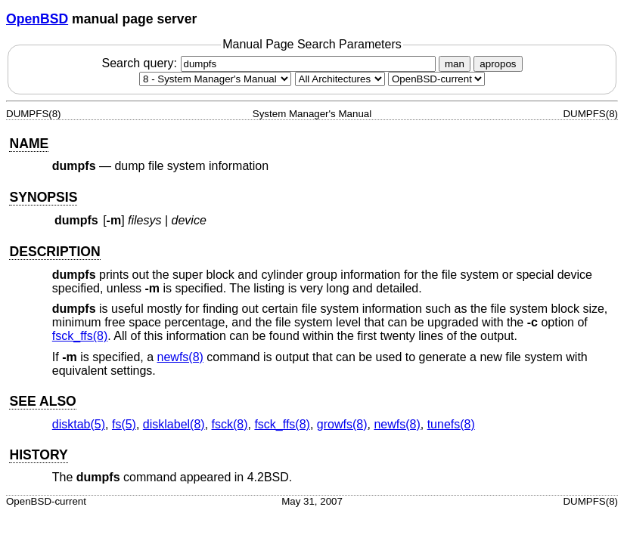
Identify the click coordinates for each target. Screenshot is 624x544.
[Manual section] (215, 79)
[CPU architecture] (340, 79)
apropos (498, 64)
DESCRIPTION (54, 251)
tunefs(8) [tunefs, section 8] (451, 424)
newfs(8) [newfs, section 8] (180, 357)
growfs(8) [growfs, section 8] (342, 424)
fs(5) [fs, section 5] (124, 424)
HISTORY (38, 454)
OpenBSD (37, 18)
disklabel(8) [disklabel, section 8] (174, 424)
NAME (28, 143)
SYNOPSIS (43, 197)
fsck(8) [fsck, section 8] (230, 424)
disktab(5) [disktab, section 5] (78, 424)
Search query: (270, 63)
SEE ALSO (42, 401)
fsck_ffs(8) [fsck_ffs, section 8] (80, 335)
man (454, 64)
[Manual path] (436, 79)
